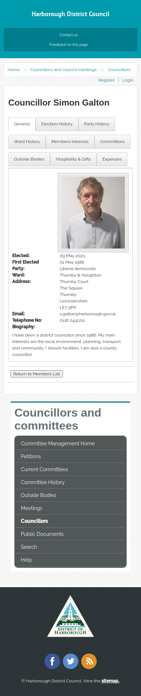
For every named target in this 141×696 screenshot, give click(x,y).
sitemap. (110, 680)
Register (106, 80)
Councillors (34, 521)
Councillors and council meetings (63, 69)
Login (127, 80)
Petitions (31, 456)
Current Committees (44, 469)
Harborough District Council (70, 14)
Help (26, 560)
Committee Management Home (58, 443)
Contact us (69, 35)
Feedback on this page (68, 44)
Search (29, 547)
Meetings (31, 508)
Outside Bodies (38, 495)
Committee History (43, 482)
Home (14, 69)
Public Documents (42, 534)
